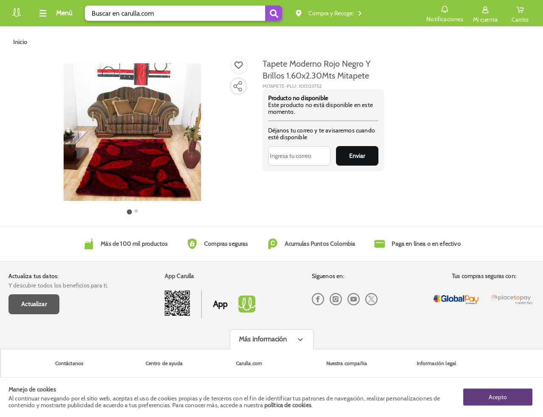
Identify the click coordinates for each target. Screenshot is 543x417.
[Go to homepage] (20, 42)
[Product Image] (132, 132)
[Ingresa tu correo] (299, 156)
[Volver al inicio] (16, 15)
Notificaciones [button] (444, 13)
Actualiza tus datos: (33, 276)
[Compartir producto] (238, 86)
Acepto (498, 397)
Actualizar (34, 304)
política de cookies (287, 405)
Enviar (357, 156)
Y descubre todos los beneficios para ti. (58, 285)
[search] (183, 13)
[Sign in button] (485, 13)
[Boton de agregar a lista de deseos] (239, 65)
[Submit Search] (273, 13)
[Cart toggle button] (520, 13)
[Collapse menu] (54, 13)
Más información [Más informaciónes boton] (263, 339)
